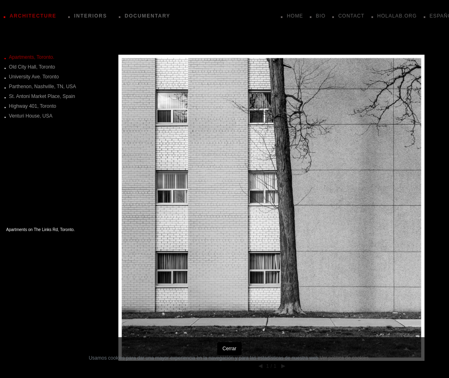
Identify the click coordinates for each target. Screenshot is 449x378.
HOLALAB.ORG (397, 16)
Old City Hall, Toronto (32, 67)
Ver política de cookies (344, 358)
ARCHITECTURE (32, 16)
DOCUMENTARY (147, 16)
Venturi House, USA (31, 116)
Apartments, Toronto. (31, 57)
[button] (271, 150)
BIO (321, 16)
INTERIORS (90, 16)
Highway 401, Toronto (32, 106)
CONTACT (351, 16)
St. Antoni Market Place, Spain (42, 96)
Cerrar (229, 348)
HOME (295, 16)
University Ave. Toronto (34, 77)
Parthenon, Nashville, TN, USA (42, 86)
